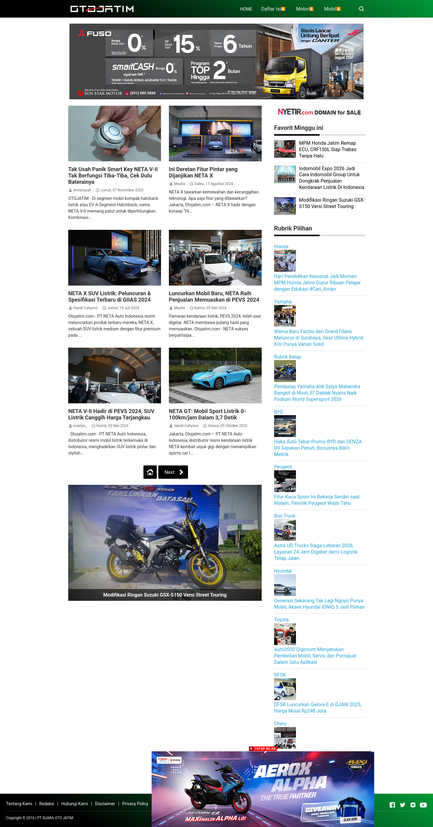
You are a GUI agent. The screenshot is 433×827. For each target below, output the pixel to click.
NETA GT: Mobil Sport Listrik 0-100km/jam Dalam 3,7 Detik (207, 414)
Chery (280, 723)
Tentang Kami (19, 803)
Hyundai (283, 571)
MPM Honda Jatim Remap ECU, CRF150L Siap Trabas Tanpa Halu (327, 149)
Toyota (281, 620)
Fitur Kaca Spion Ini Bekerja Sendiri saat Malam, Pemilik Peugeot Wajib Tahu (317, 500)
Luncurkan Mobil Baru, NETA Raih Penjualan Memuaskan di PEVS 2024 (214, 296)
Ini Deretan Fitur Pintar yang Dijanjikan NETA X (203, 172)
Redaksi (46, 803)
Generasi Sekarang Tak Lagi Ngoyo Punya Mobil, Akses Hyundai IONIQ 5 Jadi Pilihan (319, 604)
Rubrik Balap (287, 357)
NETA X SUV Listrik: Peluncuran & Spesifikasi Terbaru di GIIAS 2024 (109, 296)
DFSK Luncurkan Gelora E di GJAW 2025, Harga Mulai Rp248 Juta (317, 708)
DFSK (280, 675)
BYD (278, 412)
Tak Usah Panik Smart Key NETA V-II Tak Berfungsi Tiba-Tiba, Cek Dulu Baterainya (113, 175)
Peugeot (283, 467)
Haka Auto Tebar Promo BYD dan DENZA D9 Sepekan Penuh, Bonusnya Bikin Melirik (318, 448)
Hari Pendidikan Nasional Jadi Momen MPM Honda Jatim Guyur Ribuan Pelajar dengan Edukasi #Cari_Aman (317, 282)
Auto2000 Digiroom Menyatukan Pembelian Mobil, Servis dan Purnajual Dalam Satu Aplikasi (315, 656)
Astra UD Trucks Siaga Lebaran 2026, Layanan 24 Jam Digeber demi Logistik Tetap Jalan (315, 552)
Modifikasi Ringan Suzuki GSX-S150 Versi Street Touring (165, 595)
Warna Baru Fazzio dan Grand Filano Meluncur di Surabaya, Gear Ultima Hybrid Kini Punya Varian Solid (318, 338)
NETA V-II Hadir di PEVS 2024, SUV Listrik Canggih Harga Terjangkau (111, 414)
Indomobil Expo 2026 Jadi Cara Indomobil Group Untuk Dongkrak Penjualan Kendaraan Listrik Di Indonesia (331, 178)
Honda (281, 247)
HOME (246, 9)
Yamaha (283, 302)
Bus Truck (284, 516)
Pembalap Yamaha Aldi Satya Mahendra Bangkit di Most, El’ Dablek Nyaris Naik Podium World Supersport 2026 (317, 393)
